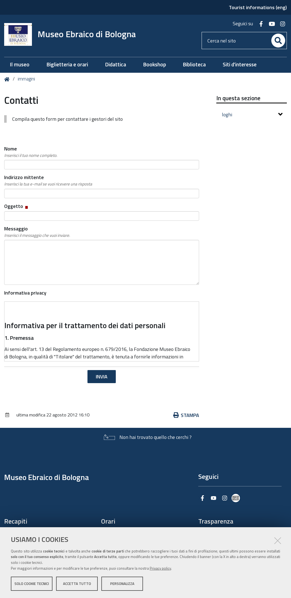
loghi (252, 114)
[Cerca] (278, 40)
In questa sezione (238, 98)
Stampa (186, 415)
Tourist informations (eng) (258, 7)
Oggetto (16, 206)
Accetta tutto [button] (77, 583)
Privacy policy (160, 568)
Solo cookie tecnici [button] (31, 583)
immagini (26, 78)
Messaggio (37, 232)
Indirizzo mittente (48, 180)
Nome (30, 152)
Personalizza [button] (122, 583)
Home (8, 79)
